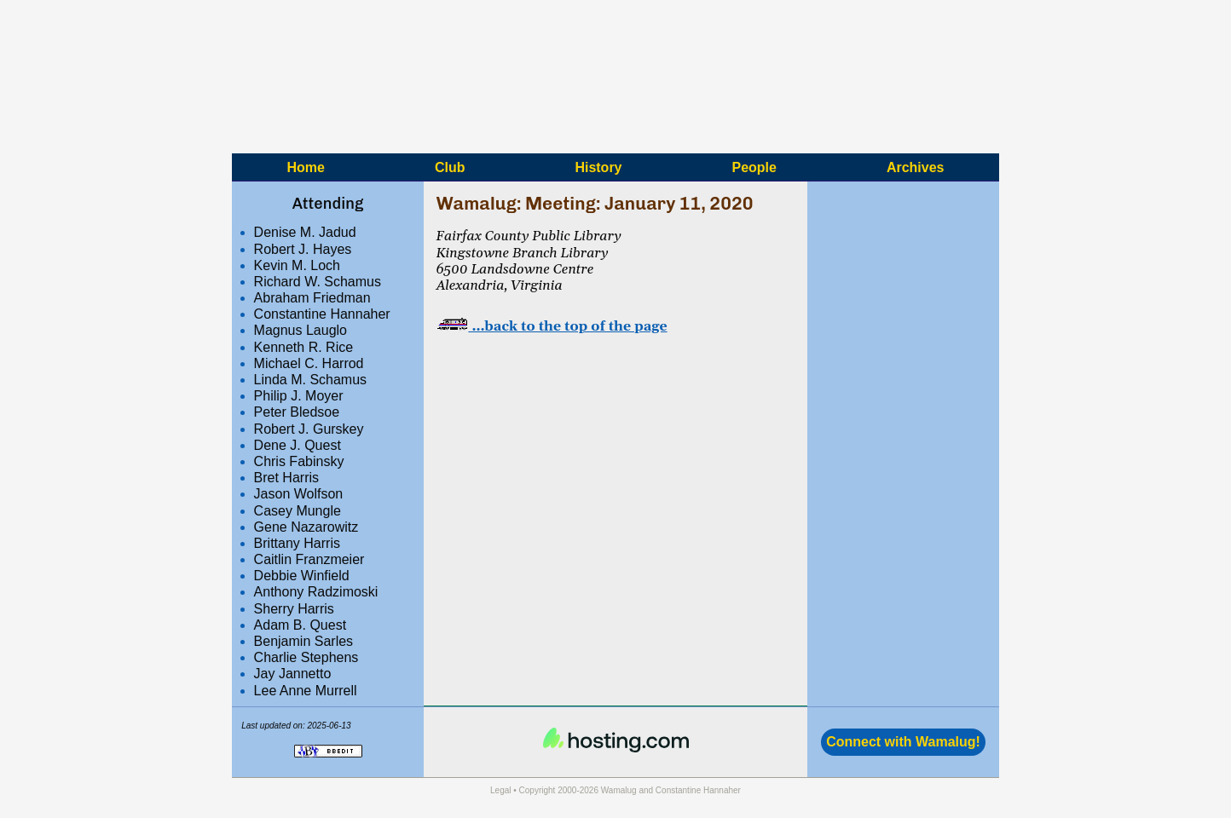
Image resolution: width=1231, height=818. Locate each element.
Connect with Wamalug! (903, 741)
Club (450, 166)
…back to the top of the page (551, 326)
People (753, 166)
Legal (500, 790)
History (598, 166)
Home (305, 166)
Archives (916, 166)
